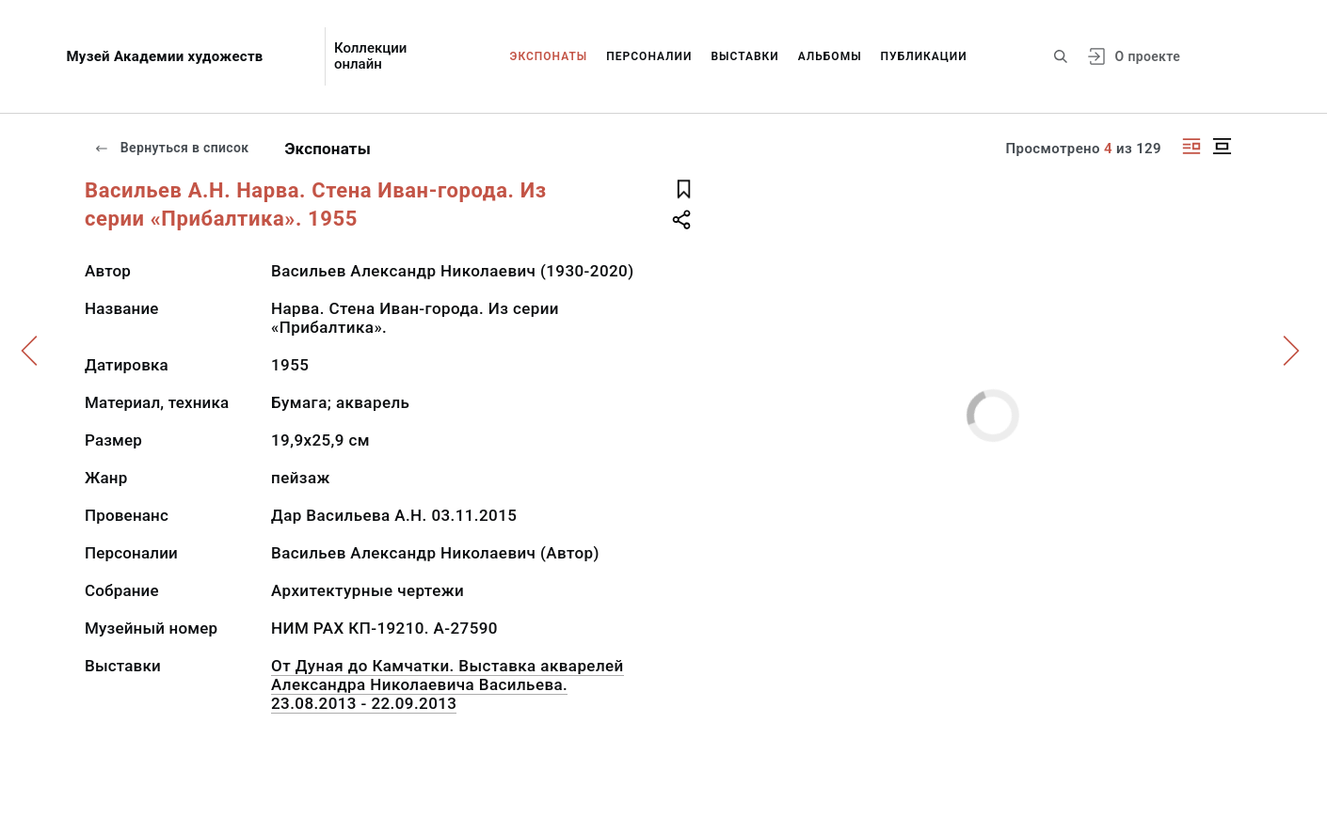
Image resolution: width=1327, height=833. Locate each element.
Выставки (744, 56)
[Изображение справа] (1191, 146)
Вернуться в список (171, 147)
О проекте (1147, 56)
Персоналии (649, 56)
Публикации (924, 56)
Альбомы (830, 56)
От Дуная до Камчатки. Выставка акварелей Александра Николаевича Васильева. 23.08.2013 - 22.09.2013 (447, 684)
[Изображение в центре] (1222, 146)
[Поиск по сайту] (1060, 56)
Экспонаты (549, 56)
